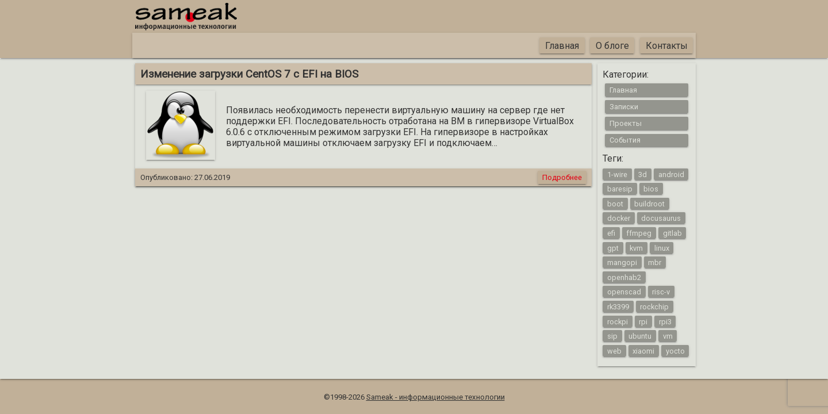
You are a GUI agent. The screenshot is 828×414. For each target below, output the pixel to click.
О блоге (612, 45)
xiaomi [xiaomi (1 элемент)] (643, 350)
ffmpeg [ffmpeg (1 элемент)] (638, 233)
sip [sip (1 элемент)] (612, 336)
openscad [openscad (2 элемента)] (624, 292)
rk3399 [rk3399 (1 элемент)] (618, 306)
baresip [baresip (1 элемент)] (619, 189)
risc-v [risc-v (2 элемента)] (661, 292)
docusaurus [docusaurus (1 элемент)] (661, 218)
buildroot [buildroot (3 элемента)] (649, 203)
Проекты (626, 123)
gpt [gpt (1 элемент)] (613, 247)
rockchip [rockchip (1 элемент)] (654, 306)
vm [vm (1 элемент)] (668, 336)
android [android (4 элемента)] (671, 174)
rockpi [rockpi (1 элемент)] (617, 321)
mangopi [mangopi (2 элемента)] (622, 262)
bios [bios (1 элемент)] (650, 189)
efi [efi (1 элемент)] (611, 233)
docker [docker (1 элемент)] (618, 218)
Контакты (667, 45)
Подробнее (562, 177)
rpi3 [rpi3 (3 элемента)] (665, 321)
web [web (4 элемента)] (614, 350)
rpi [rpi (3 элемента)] (643, 321)
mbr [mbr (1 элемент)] (654, 262)
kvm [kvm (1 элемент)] (636, 247)
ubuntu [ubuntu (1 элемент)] (639, 336)
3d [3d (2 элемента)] (642, 174)
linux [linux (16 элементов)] (661, 247)
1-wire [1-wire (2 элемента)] (617, 174)
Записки (624, 106)
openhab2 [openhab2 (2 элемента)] (624, 277)
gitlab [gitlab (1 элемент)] (672, 233)
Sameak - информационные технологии (435, 397)
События (625, 140)
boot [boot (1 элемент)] (615, 203)
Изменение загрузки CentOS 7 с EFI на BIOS (249, 74)
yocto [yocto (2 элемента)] (675, 350)
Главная (562, 45)
